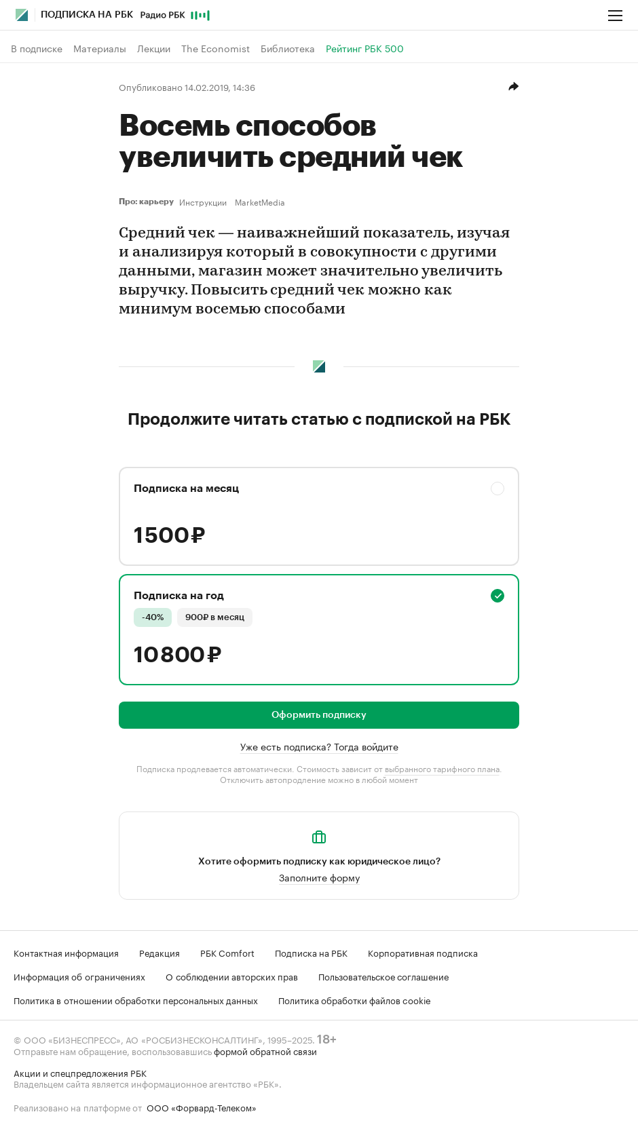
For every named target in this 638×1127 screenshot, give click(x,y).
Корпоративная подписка (423, 952)
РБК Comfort (227, 952)
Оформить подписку (319, 715)
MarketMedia (260, 201)
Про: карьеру (146, 201)
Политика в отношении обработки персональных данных (136, 999)
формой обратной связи (265, 1050)
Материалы (99, 48)
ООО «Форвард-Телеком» (202, 1106)
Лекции (153, 48)
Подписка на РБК (311, 952)
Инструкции (203, 201)
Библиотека (288, 48)
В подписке (36, 48)
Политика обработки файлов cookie (354, 999)
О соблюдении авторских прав (232, 975)
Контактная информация (66, 952)
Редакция (159, 952)
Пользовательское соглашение (383, 975)
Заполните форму (319, 876)
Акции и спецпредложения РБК (80, 1072)
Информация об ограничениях (79, 975)
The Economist (215, 48)
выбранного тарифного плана (442, 767)
